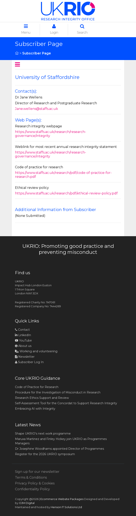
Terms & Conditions (31, 477)
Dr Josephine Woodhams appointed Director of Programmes (59, 449)
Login (54, 29)
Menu (25, 29)
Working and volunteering (36, 351)
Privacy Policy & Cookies (34, 483)
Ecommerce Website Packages (61, 499)
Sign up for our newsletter (37, 472)
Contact (22, 330)
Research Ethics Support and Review (42, 398)
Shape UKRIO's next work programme (43, 433)
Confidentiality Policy (32, 489)
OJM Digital (27, 503)
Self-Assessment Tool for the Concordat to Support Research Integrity (66, 403)
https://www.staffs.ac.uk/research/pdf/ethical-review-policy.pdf (66, 193)
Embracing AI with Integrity (35, 408)
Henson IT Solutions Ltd (66, 507)
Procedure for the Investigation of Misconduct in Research (57, 392)
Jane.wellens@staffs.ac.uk (36, 109)
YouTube (23, 340)
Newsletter (25, 357)
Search (82, 29)
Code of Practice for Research (36, 387)
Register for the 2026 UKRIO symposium (45, 454)
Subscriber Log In (29, 362)
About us (23, 346)
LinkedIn (23, 335)
